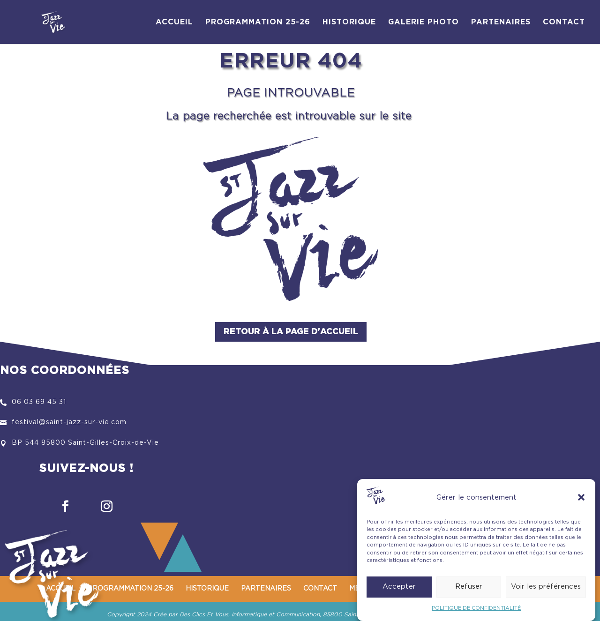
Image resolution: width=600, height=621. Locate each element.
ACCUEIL (174, 22)
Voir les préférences (546, 586)
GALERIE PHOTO (423, 22)
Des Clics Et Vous (204, 614)
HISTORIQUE (349, 22)
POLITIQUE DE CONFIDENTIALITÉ (476, 608)
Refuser (468, 586)
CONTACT (564, 22)
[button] (581, 497)
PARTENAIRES (501, 22)
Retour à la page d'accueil (291, 332)
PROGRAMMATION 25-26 (257, 22)
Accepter (399, 586)
